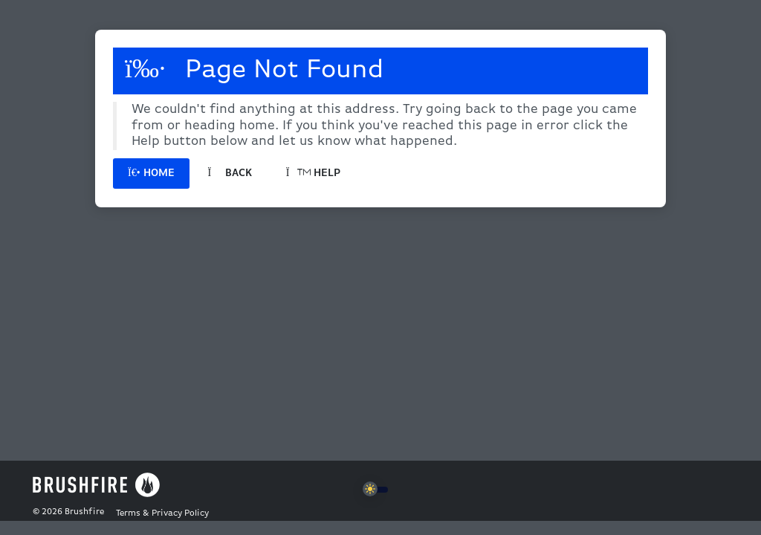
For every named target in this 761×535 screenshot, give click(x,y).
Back (230, 173)
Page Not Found (254, 69)
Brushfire (84, 512)
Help (313, 173)
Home (151, 173)
